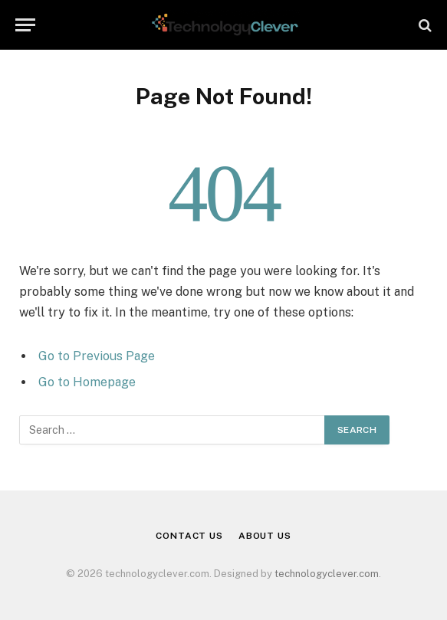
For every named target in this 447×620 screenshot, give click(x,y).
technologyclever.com (326, 573)
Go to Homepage (87, 382)
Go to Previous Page (96, 356)
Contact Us (189, 535)
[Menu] (25, 25)
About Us (264, 535)
